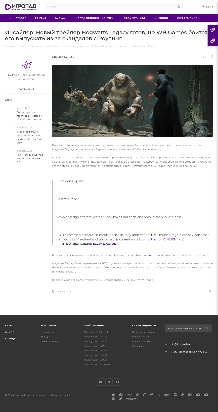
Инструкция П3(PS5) (95, 360)
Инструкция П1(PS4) (95, 336)
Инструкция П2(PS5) (95, 355)
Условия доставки (142, 341)
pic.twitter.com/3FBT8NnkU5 (162, 239)
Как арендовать (144, 325)
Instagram (100, 382)
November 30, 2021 (105, 243)
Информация (94, 325)
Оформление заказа (143, 332)
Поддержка (138, 346)
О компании (47, 332)
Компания (48, 325)
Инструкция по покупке (97, 364)
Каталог (11, 325)
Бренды (10, 338)
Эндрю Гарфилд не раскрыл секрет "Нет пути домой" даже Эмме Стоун (30, 137)
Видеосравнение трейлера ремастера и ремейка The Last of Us (29, 116)
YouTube (117, 382)
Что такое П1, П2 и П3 (96, 332)
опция (148, 255)
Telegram (109, 382)
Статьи (9, 99)
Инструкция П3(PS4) (95, 346)
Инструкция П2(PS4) (95, 341)
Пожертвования (50, 341)
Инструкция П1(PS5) (95, 350)
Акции (9, 332)
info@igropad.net (180, 344)
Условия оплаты (141, 336)
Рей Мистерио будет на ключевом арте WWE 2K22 (30, 158)
